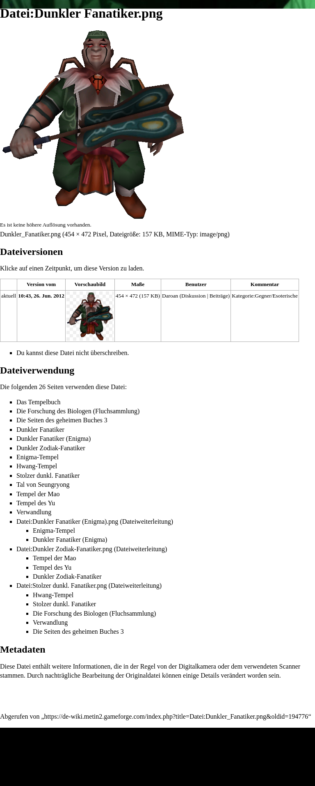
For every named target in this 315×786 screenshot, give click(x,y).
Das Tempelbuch (38, 402)
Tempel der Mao (38, 493)
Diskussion (193, 296)
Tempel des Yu (35, 503)
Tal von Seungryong (43, 484)
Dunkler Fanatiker (40, 429)
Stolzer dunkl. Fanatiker (48, 475)
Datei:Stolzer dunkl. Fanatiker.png (61, 585)
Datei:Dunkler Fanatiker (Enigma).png (67, 521)
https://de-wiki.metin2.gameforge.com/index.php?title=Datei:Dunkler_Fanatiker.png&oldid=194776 (176, 716)
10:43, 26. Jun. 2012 (41, 296)
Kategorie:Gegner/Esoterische (265, 296)
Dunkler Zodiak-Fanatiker (50, 448)
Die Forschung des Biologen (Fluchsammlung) (77, 411)
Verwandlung (33, 512)
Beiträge (219, 296)
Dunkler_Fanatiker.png (30, 234)
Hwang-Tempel (36, 466)
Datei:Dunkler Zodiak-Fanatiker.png (64, 548)
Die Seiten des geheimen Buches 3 (61, 420)
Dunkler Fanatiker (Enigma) (53, 438)
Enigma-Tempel (37, 457)
